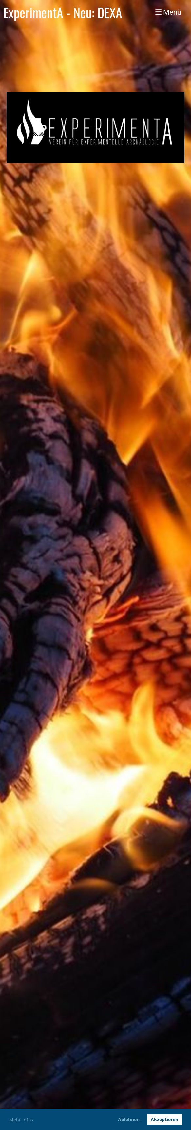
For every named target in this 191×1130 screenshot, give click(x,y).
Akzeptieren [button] (164, 1119)
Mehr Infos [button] (21, 1120)
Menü (168, 12)
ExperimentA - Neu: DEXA (62, 12)
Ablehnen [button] (129, 1119)
